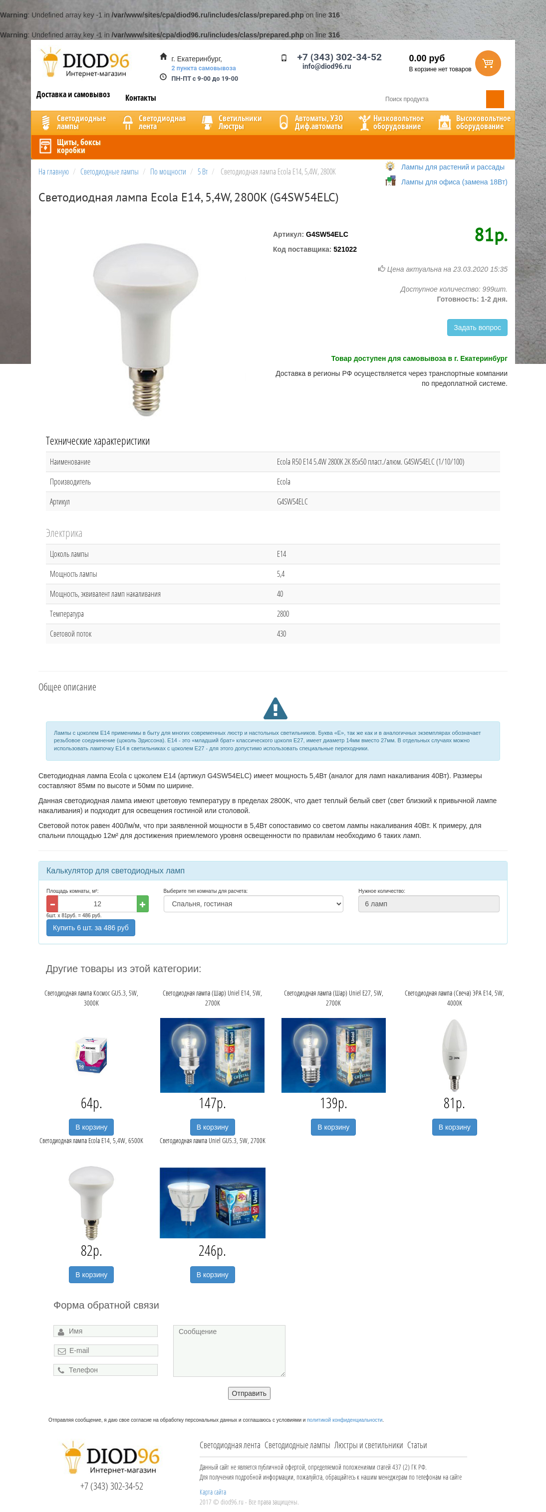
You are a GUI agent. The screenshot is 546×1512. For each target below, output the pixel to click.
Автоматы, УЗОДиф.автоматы (309, 122)
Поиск (495, 99)
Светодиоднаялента (152, 122)
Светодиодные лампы (297, 1445)
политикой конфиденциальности (344, 1420)
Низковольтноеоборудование (390, 122)
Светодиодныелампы (71, 122)
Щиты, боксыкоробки (69, 146)
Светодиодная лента (230, 1445)
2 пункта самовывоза (204, 68)
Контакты (140, 97)
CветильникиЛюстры (230, 122)
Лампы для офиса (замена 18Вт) (454, 182)
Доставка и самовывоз (73, 94)
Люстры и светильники (368, 1445)
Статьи (417, 1445)
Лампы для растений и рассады (453, 167)
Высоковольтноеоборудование (473, 122)
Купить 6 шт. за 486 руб (91, 928)
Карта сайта (213, 1492)
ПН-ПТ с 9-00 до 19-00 (205, 78)
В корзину (91, 1127)
